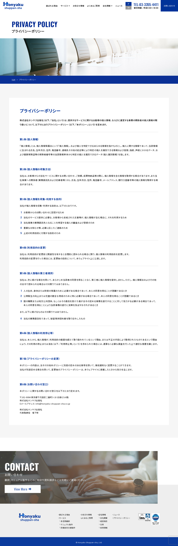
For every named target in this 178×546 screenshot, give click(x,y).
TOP (13, 79)
